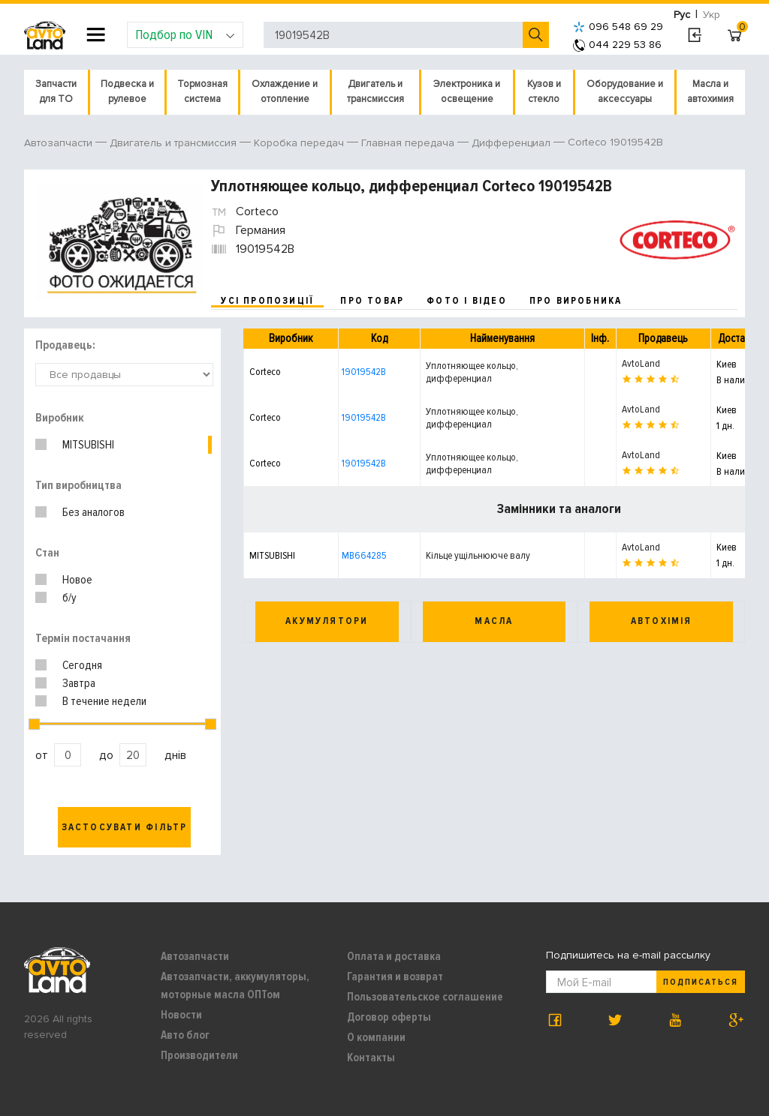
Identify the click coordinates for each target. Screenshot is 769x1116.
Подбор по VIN (185, 34)
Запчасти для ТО (56, 91)
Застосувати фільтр (125, 827)
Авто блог (185, 1035)
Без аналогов (93, 512)
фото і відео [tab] (467, 301)
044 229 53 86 (617, 44)
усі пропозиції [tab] (267, 301)
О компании (376, 1037)
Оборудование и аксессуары (625, 91)
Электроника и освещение (466, 91)
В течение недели (104, 701)
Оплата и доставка (394, 956)
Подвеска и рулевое (127, 91)
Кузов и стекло (544, 91)
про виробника (576, 301)
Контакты (371, 1057)
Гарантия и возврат (395, 976)
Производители (199, 1055)
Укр (711, 14)
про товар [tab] (372, 301)
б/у (69, 597)
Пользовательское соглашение (425, 997)
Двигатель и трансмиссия (375, 91)
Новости (181, 1015)
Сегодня (82, 665)
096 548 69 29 (618, 26)
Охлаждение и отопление (285, 91)
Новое (77, 579)
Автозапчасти (195, 956)
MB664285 (364, 555)
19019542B (364, 371)
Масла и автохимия (710, 91)
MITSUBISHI (88, 444)
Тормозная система (202, 91)
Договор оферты (389, 1017)
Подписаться (700, 982)
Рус (682, 14)
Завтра (78, 683)
